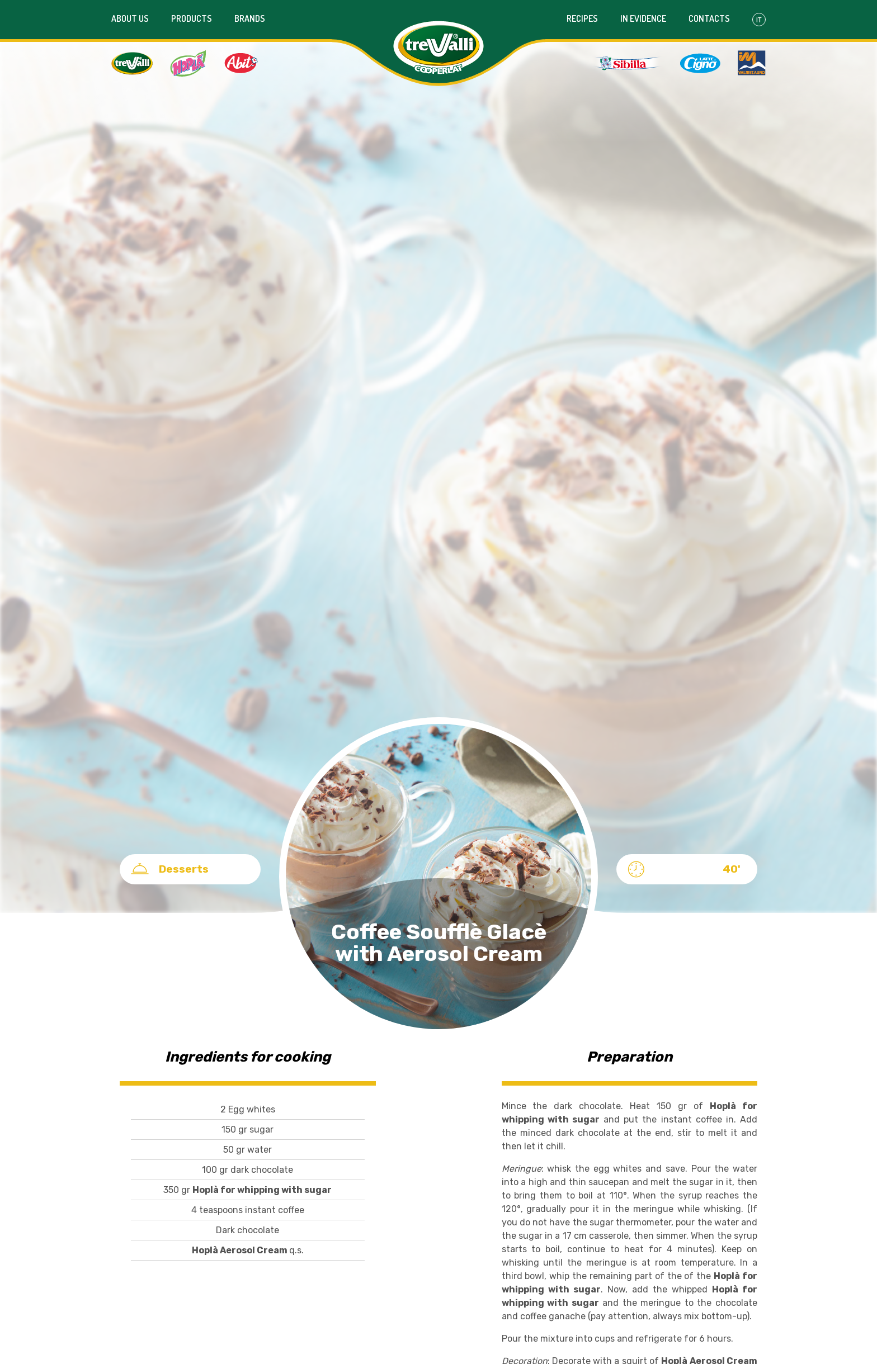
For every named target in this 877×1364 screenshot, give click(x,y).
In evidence (643, 18)
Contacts (709, 18)
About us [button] (130, 18)
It (759, 19)
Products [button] (191, 18)
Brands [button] (249, 18)
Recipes (582, 18)
